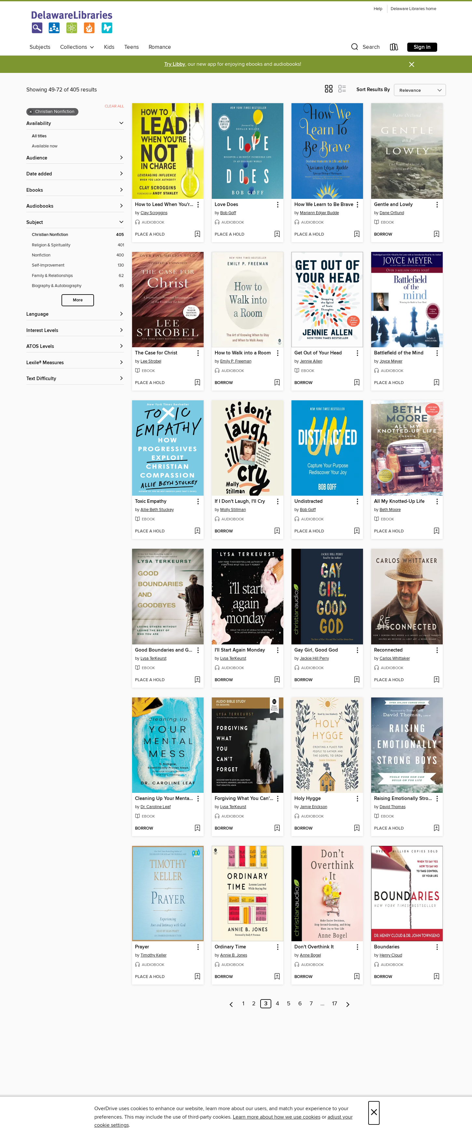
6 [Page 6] (300, 1003)
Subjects (40, 47)
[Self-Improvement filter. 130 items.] (78, 265)
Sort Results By (373, 90)
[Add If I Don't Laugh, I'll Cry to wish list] (277, 531)
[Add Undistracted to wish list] (357, 531)
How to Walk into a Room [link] (243, 353)
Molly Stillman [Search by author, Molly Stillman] (233, 509)
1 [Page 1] (243, 1003)
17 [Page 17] (334, 1003)
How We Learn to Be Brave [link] (323, 205)
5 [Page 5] (288, 1003)
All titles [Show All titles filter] (39, 136)
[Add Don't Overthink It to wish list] (357, 977)
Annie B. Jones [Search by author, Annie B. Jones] (233, 955)
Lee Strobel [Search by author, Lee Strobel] (151, 361)
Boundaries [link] (386, 947)
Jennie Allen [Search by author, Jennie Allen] (311, 361)
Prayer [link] (142, 947)
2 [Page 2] (254, 1003)
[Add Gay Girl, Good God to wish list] (357, 680)
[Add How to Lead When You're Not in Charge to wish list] (197, 234)
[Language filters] (75, 314)
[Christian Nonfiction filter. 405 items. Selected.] (78, 234)
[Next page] (348, 1004)
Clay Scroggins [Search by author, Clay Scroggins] (154, 212)
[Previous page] (231, 1004)
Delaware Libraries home (413, 9)
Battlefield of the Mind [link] (399, 353)
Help (378, 9)
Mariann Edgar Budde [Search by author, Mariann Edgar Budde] (319, 212)
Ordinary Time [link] (230, 947)
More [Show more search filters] (78, 300)
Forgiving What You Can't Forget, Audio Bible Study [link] (244, 799)
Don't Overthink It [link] (314, 947)
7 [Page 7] (311, 1003)
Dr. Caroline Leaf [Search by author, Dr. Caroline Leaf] (156, 806)
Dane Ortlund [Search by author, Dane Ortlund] (392, 212)
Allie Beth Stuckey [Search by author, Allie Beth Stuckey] (157, 509)
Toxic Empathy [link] (151, 501)
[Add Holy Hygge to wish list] (357, 828)
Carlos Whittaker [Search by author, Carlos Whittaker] (395, 658)
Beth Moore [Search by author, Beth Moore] (390, 509)
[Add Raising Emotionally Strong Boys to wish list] (436, 828)
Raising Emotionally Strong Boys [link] (404, 799)
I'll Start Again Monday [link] (240, 650)
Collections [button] (77, 47)
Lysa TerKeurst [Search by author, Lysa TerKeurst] (154, 658)
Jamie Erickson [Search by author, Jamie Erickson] (313, 806)
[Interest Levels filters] (75, 330)
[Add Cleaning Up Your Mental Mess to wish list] (197, 828)
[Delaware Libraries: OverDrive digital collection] (72, 22)
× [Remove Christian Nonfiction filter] (30, 112)
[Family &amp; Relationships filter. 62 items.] (78, 275)
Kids (109, 47)
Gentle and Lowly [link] (393, 205)
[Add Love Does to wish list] (277, 234)
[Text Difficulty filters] (75, 379)
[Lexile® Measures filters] (75, 363)
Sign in (422, 47)
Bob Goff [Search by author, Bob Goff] (228, 212)
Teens (131, 47)
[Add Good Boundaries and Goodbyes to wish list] (197, 680)
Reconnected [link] (388, 650)
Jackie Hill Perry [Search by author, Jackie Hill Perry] (314, 658)
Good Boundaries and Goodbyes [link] (165, 650)
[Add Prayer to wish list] (197, 977)
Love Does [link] (226, 205)
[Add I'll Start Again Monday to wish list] (277, 680)
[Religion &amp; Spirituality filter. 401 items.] (78, 245)
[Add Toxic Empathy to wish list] (197, 531)
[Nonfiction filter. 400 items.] (78, 255)
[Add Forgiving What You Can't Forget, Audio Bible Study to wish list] (277, 828)
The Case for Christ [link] (156, 353)
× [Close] (374, 1113)
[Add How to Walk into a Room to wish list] (277, 383)
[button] (364, 48)
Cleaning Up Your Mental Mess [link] (165, 799)
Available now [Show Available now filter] (45, 146)
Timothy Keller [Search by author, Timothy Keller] (154, 955)
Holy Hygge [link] (307, 799)
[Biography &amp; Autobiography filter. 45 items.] (78, 286)
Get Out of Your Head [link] (318, 353)
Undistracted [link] (308, 501)
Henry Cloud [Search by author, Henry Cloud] (391, 955)
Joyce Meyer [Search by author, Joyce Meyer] (391, 361)
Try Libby (174, 64)
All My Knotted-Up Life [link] (399, 501)
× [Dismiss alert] (411, 65)
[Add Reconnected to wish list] (436, 680)
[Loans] (394, 48)
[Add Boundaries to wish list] (436, 977)
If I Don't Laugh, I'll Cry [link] (240, 501)
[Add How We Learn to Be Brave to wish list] (357, 234)
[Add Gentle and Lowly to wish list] (436, 234)
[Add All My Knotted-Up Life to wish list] (436, 531)
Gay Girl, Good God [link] (316, 650)
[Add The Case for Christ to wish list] (197, 383)
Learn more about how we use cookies (276, 1117)
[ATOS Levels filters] (75, 346)
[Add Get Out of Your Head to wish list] (357, 383)
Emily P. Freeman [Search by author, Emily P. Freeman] (235, 361)
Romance (160, 47)
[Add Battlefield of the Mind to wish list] (436, 383)
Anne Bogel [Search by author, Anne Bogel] (310, 955)
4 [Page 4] (277, 1003)
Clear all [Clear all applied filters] (114, 106)
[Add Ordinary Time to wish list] (277, 977)
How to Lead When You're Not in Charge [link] (165, 205)
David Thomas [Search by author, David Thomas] (393, 806)
